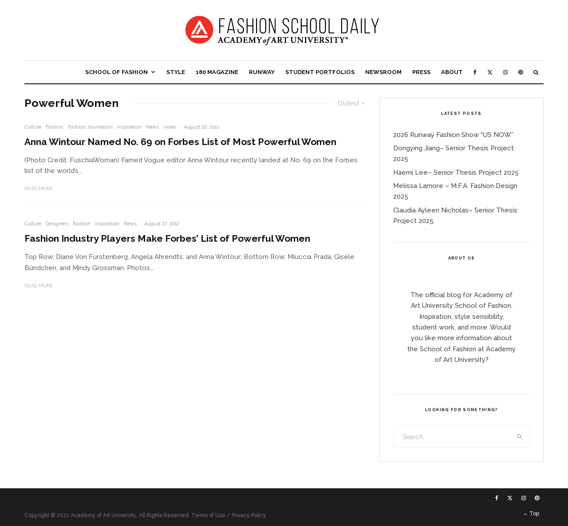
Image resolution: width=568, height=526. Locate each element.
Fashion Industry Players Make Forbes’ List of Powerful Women (167, 238)
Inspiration (129, 127)
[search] (520, 436)
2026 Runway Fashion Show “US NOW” (453, 135)
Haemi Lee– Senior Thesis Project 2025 (456, 173)
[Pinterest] (520, 72)
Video (169, 127)
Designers (57, 224)
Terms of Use (208, 515)
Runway (262, 72)
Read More (38, 189)
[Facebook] (475, 72)
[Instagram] (505, 72)
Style (175, 72)
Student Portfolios (320, 72)
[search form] (452, 436)
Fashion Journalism (90, 127)
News (152, 127)
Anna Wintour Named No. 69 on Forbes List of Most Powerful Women (180, 141)
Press (421, 72)
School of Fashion (116, 72)
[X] (490, 72)
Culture (32, 127)
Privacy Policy (249, 515)
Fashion (54, 127)
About (452, 72)
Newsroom (383, 72)
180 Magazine (217, 72)
